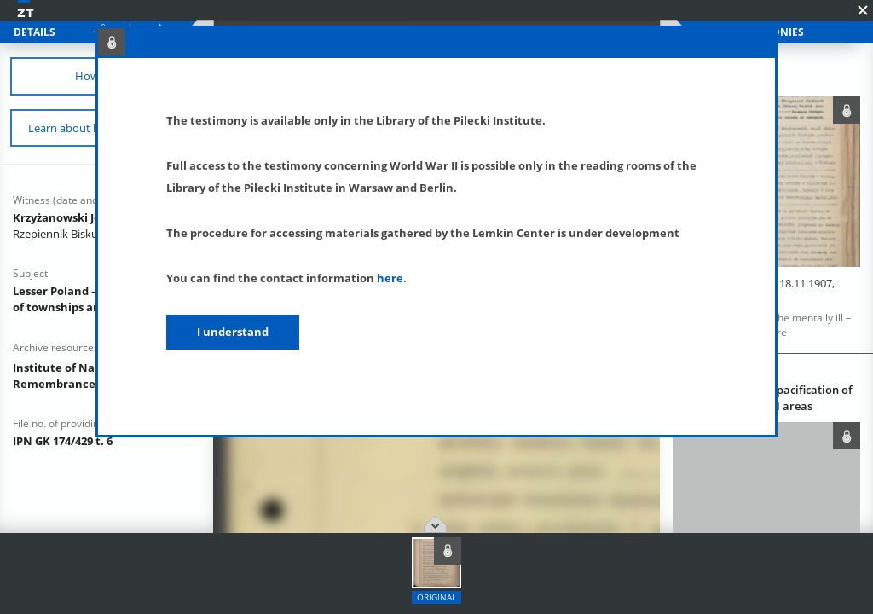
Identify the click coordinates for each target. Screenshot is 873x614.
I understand (233, 331)
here (390, 278)
